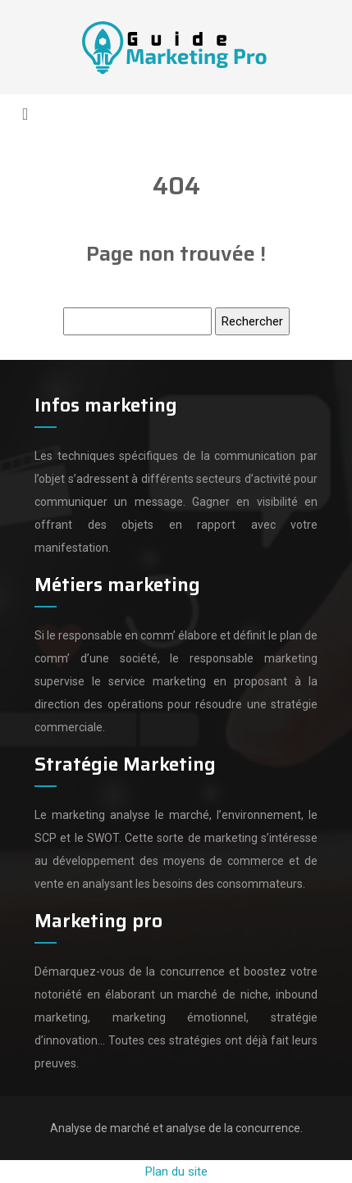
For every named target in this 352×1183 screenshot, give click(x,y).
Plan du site (176, 1171)
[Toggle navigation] (25, 113)
